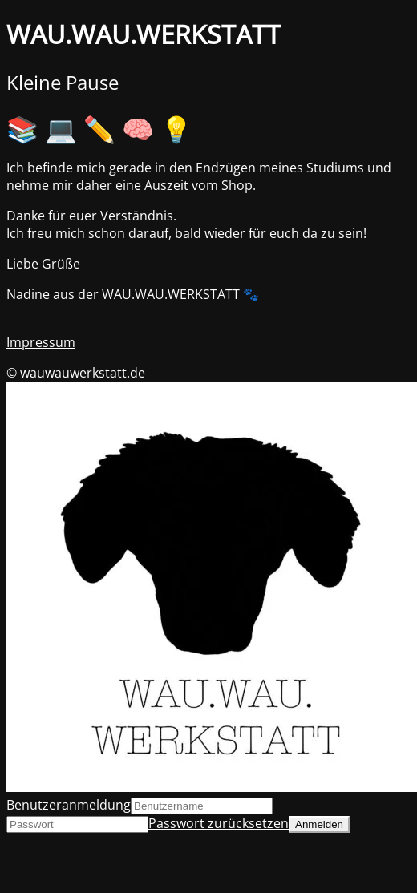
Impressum (40, 342)
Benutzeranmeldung (68, 805)
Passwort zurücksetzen (218, 823)
